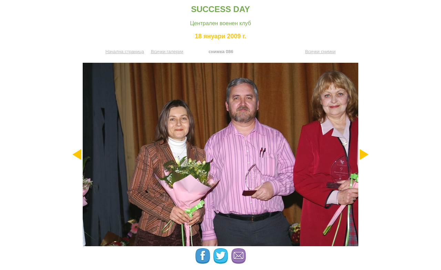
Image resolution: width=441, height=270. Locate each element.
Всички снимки (320, 51)
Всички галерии (167, 51)
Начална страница (124, 51)
